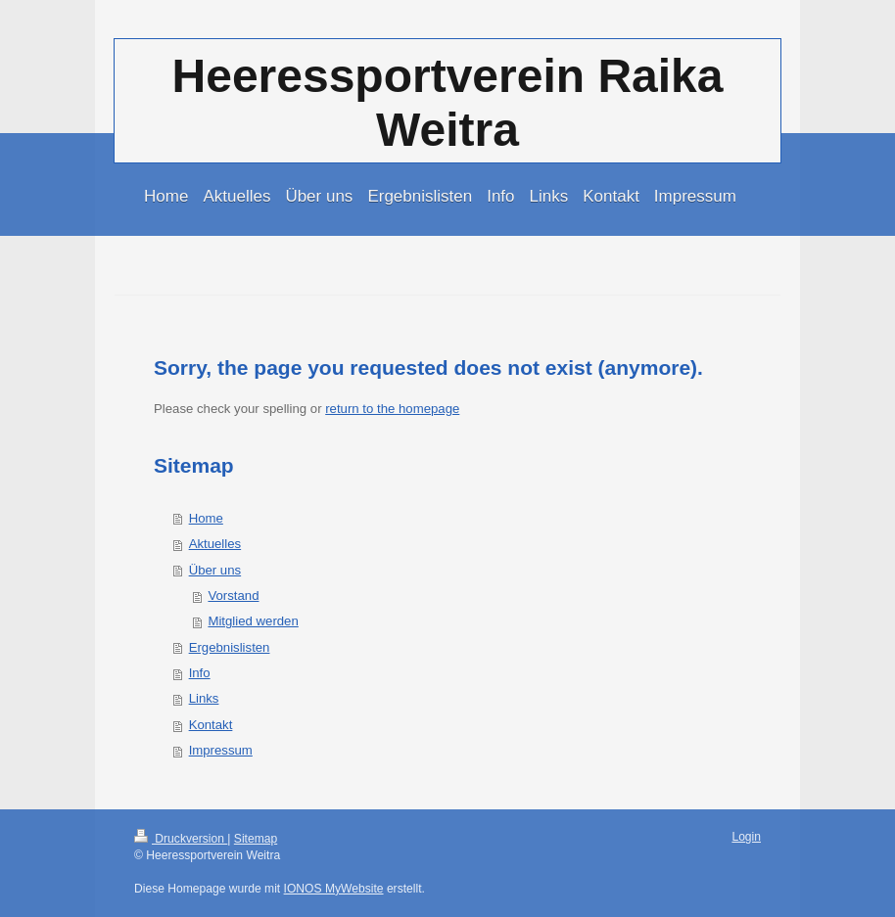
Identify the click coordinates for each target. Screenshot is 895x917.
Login (746, 837)
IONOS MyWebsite (334, 888)
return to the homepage (392, 408)
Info (200, 672)
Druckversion (180, 839)
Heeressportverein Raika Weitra (448, 103)
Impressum (221, 750)
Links (204, 698)
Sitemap (255, 839)
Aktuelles (215, 543)
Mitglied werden (253, 621)
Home (206, 518)
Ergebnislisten (229, 647)
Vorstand (233, 595)
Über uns (215, 570)
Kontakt (211, 724)
